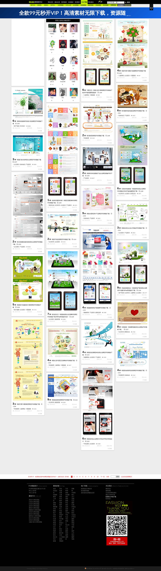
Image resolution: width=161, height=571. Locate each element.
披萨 (60, 505)
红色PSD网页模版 (34, 504)
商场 (73, 523)
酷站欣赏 (57, 2)
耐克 (73, 513)
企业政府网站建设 (111, 492)
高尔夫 (55, 537)
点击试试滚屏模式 (126, 476)
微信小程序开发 (110, 494)
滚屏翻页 (121, 5)
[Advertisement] (28, 52)
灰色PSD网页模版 (34, 512)
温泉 (66, 509)
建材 (66, 531)
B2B (54, 527)
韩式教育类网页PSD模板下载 (95, 135)
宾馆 (54, 509)
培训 (66, 533)
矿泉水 (74, 517)
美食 (54, 505)
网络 (54, 511)
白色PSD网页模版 (34, 502)
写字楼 (61, 519)
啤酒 (54, 523)
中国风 (74, 492)
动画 (66, 507)
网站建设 (91, 2)
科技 (60, 511)
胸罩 (60, 501)
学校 (54, 521)
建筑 (73, 521)
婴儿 (73, 494)
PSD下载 (84, 2)
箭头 (54, 535)
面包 (73, 511)
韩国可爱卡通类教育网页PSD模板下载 (28, 404)
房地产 (61, 515)
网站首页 (50, 2)
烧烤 (66, 535)
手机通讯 (86, 444)
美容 (54, 488)
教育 (54, 496)
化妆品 (55, 490)
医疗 (60, 521)
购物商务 (86, 312)
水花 (60, 535)
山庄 (73, 533)
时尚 (54, 517)
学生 (66, 503)
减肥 (66, 537)
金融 (73, 499)
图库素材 (64, 2)
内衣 (60, 499)
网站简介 (108, 488)
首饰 (54, 529)
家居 (54, 533)
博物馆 (61, 541)
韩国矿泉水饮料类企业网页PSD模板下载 (29, 160)
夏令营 (61, 533)
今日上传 (68, 5)
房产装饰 (16, 126)
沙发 (54, 515)
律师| (60, 539)
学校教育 (86, 138)
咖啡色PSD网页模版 (35, 516)
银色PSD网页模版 (34, 514)
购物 (66, 501)
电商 (54, 531)
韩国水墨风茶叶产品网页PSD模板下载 (98, 213)
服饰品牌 (98, 312)
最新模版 (90, 5)
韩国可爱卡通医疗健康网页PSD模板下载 (134, 71)
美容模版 (105, 5)
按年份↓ (53, 5)
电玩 (73, 535)
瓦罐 (60, 490)
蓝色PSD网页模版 (34, 506)
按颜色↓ (46, 5)
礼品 (73, 501)
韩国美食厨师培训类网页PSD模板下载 (133, 370)
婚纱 (73, 519)
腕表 (73, 527)
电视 (73, 539)
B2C (66, 527)
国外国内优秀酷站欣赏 (87, 492)
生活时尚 (57, 205)
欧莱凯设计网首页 (86, 488)
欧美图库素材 (85, 490)
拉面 (60, 507)
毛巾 (54, 539)
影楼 (54, 541)
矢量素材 (70, 2)
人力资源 (62, 537)
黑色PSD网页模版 (34, 500)
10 (97, 476)
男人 (60, 509)
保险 (66, 499)
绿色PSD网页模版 (34, 520)
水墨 (60, 492)
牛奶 (73, 525)
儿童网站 (86, 95)
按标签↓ (39, 5)
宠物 (54, 503)
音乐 (60, 531)
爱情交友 (127, 332)
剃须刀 (61, 523)
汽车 (66, 488)
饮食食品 (121, 115)
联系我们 (108, 499)
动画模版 (83, 5)
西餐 (73, 488)
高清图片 (77, 2)
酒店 (66, 505)
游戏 (66, 492)
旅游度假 (57, 319)
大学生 (67, 513)
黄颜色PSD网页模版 (35, 510)
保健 (60, 503)
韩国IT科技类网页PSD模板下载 (61, 239)
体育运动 (133, 193)
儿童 (60, 494)
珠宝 (60, 529)
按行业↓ (33, 5)
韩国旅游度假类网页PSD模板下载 (62, 400)
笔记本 (67, 525)
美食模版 (98, 5)
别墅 (60, 496)
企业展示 (127, 75)
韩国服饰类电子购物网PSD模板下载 (97, 308)
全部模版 (61, 5)
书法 (66, 519)
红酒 (73, 505)
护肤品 (74, 507)
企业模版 (75, 5)
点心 (73, 496)
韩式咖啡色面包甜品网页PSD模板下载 (133, 111)
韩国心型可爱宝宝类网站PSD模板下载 (63, 360)
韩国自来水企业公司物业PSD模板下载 (133, 228)
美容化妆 (51, 205)
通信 (66, 496)
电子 (54, 513)
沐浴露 (67, 494)
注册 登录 (128, 5)
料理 (66, 490)
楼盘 (60, 513)
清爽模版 (113, 5)
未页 (107, 476)
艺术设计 (22, 126)
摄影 (73, 503)
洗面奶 (55, 494)
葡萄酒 (55, 507)
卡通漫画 (92, 95)
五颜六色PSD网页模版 (35, 522)
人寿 (54, 499)
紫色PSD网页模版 (34, 508)
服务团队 (108, 490)
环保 (54, 525)
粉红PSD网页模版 (34, 518)
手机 (60, 488)
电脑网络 (86, 357)
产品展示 (127, 115)
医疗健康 (16, 310)
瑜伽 (66, 521)
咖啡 (73, 537)
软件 (60, 525)
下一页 (103, 476)
